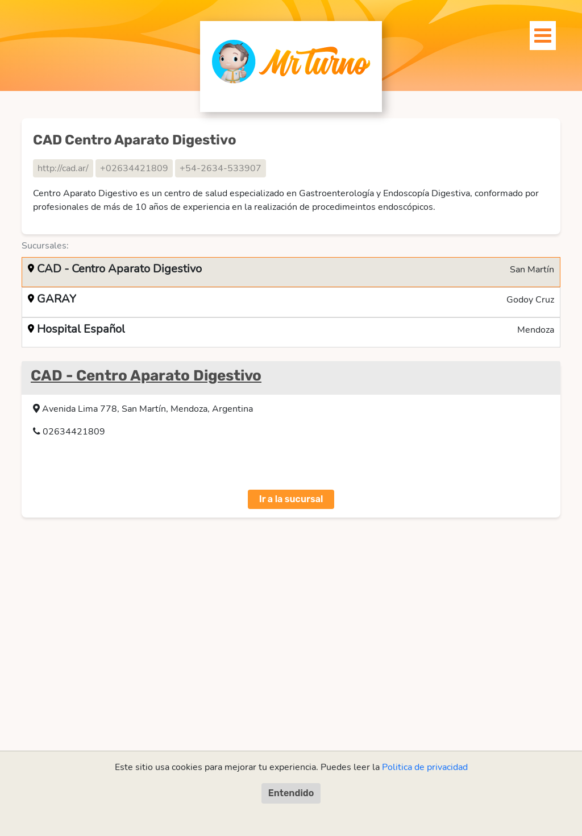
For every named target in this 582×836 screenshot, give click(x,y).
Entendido (291, 793)
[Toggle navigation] (536, 32)
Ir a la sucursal (291, 499)
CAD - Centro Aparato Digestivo (146, 375)
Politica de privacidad (425, 767)
